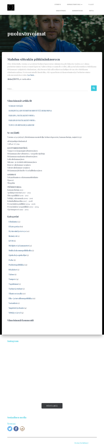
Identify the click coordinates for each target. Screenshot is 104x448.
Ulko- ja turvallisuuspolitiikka (20, 298)
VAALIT (91, 4)
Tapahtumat (14, 284)
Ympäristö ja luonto (16, 308)
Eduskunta (13, 222)
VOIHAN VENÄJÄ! (16, 106)
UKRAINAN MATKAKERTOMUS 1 (22, 120)
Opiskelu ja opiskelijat (17, 255)
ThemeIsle (93, 443)
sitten (25, 79)
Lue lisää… (31, 75)
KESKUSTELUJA (77, 11)
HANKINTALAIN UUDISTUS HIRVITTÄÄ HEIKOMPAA (30, 111)
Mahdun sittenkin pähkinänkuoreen (33, 59)
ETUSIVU (58, 4)
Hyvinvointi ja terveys (17, 231)
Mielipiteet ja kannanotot (19, 245)
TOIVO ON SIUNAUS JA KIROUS (21, 125)
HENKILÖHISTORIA (74, 4)
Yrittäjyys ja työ (15, 313)
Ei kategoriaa (14, 226)
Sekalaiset (13, 269)
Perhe (11, 260)
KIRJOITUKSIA (61, 11)
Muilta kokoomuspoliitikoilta (20, 250)
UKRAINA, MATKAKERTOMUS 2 (22, 115)
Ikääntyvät (13, 236)
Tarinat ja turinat (15, 289)
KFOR (11, 241)
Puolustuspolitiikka (16, 265)
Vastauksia (13, 303)
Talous (11, 274)
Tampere (12, 279)
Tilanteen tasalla (15, 293)
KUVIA (91, 11)
